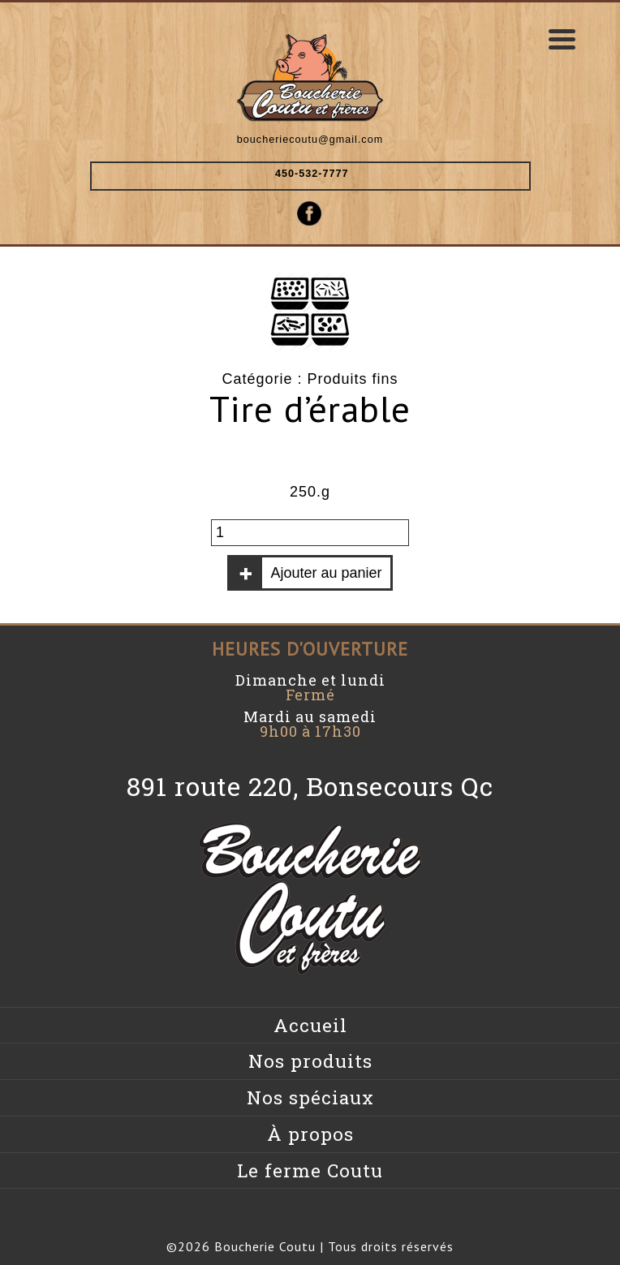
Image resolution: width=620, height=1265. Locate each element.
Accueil (310, 1025)
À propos (310, 1134)
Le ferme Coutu (310, 1170)
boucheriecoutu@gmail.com (310, 139)
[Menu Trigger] (562, 38)
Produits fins (353, 379)
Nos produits (310, 1061)
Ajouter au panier (325, 573)
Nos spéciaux (310, 1097)
